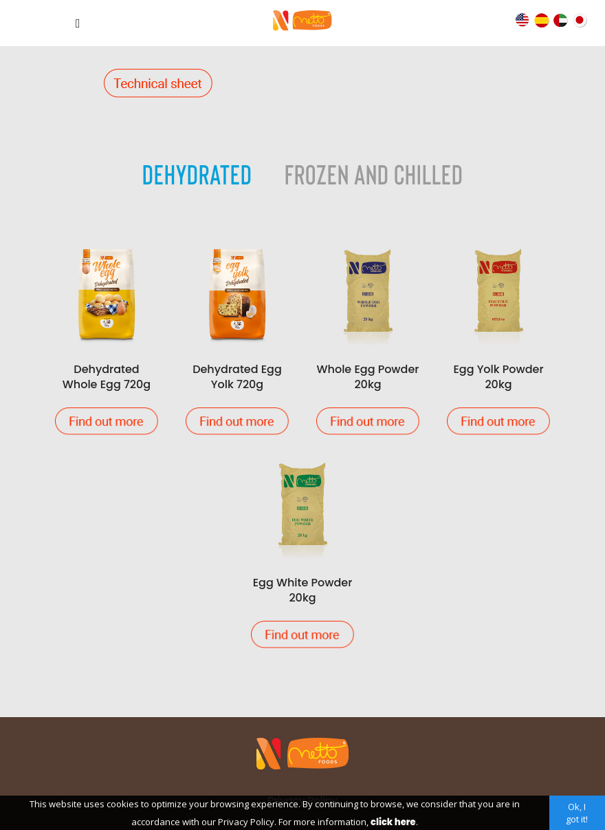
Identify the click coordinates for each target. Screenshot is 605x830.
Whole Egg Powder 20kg (367, 339)
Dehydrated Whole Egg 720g (106, 339)
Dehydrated (197, 173)
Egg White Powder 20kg (302, 552)
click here (393, 822)
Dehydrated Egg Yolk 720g (237, 339)
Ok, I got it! (577, 812)
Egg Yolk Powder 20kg (498, 339)
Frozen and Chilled (374, 173)
